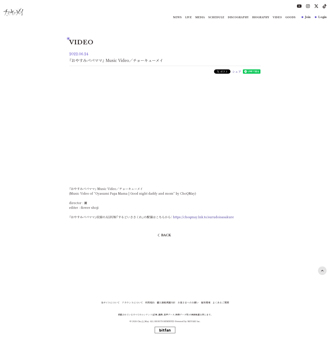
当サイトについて (110, 302)
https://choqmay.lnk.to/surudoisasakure (203, 217)
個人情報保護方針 (166, 302)
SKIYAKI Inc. (194, 321)
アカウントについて (132, 302)
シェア (236, 71)
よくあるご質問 (221, 302)
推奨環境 (205, 302)
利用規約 (150, 302)
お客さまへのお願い (188, 302)
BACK (166, 235)
